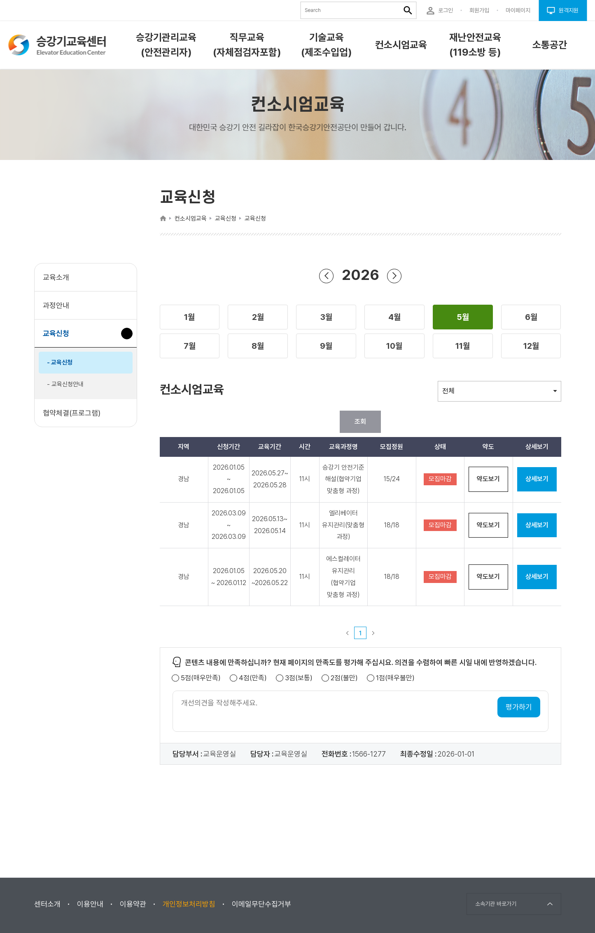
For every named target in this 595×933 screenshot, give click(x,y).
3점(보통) (299, 678)
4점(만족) (253, 678)
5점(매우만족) (201, 678)
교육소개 (56, 277)
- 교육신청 (59, 362)
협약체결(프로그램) (71, 413)
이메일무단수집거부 (261, 904)
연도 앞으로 (394, 275)
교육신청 (59, 337)
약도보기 (488, 479)
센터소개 (47, 904)
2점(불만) (344, 678)
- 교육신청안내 (65, 384)
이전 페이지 (347, 633)
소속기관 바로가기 (495, 903)
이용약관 (133, 904)
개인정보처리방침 (189, 904)
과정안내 (56, 305)
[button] (190, 317)
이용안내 (90, 904)
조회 (360, 421)
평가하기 (519, 707)
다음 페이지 (373, 633)
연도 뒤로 (326, 275)
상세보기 (536, 479)
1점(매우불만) (395, 678)
